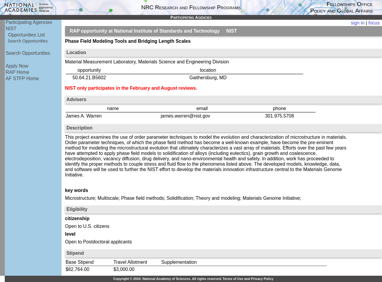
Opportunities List (26, 34)
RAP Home (17, 72)
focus (374, 22)
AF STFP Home (22, 78)
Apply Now (17, 65)
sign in (358, 22)
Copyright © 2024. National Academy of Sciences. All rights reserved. (167, 279)
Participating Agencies (29, 22)
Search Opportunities (28, 41)
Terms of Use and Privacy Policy (248, 279)
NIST (11, 28)
